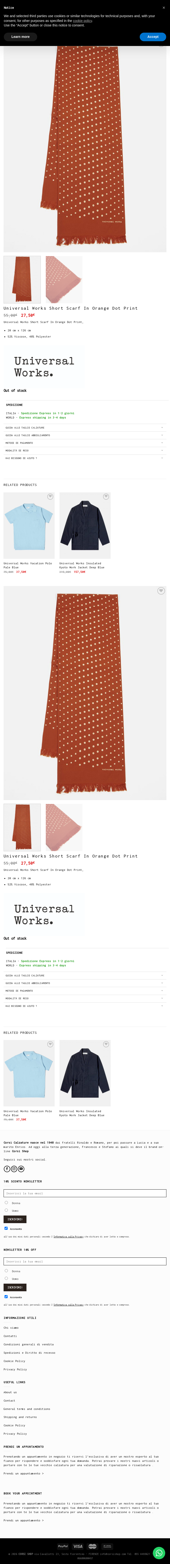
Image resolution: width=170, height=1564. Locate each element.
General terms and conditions (27, 1408)
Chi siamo (11, 1327)
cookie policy (82, 21)
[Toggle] (162, 428)
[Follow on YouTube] (21, 1169)
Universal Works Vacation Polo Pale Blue (28, 565)
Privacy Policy (15, 1369)
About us (10, 1392)
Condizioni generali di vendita (29, 1344)
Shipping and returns (20, 1416)
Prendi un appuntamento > (24, 1473)
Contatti (10, 1335)
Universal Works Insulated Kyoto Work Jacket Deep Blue (81, 565)
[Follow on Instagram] (14, 1169)
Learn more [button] (20, 37)
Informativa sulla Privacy (68, 1236)
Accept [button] (153, 37)
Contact (9, 1400)
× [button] (163, 7)
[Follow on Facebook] (7, 1169)
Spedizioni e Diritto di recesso (29, 1352)
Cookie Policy (14, 1360)
